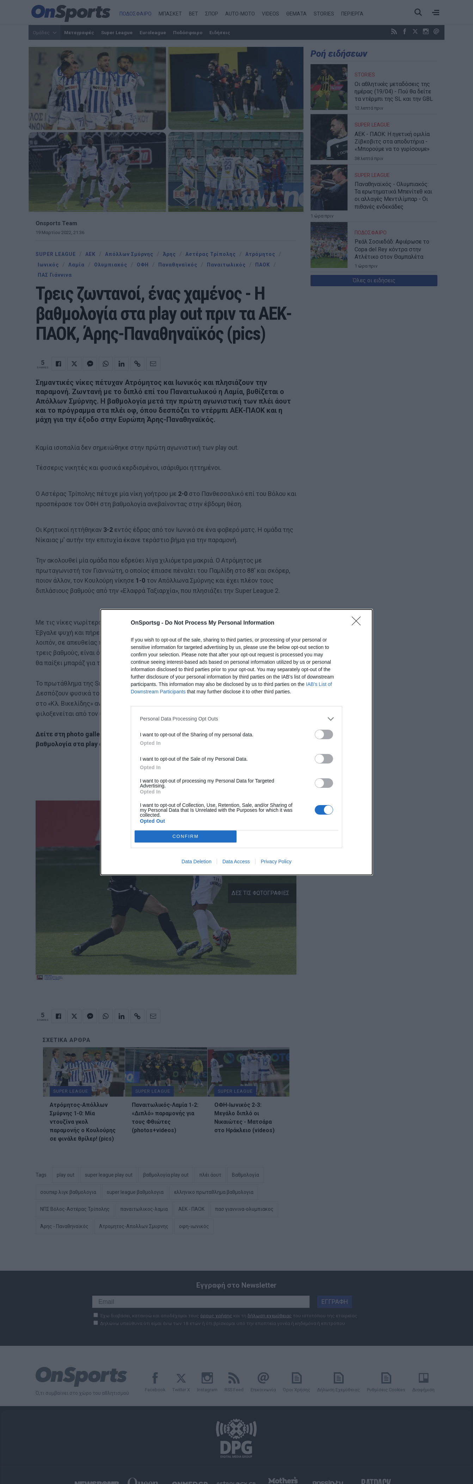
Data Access (236, 861)
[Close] (358, 623)
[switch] (324, 734)
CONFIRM (185, 836)
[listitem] (236, 719)
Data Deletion (196, 861)
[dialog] (236, 742)
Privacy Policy (276, 861)
